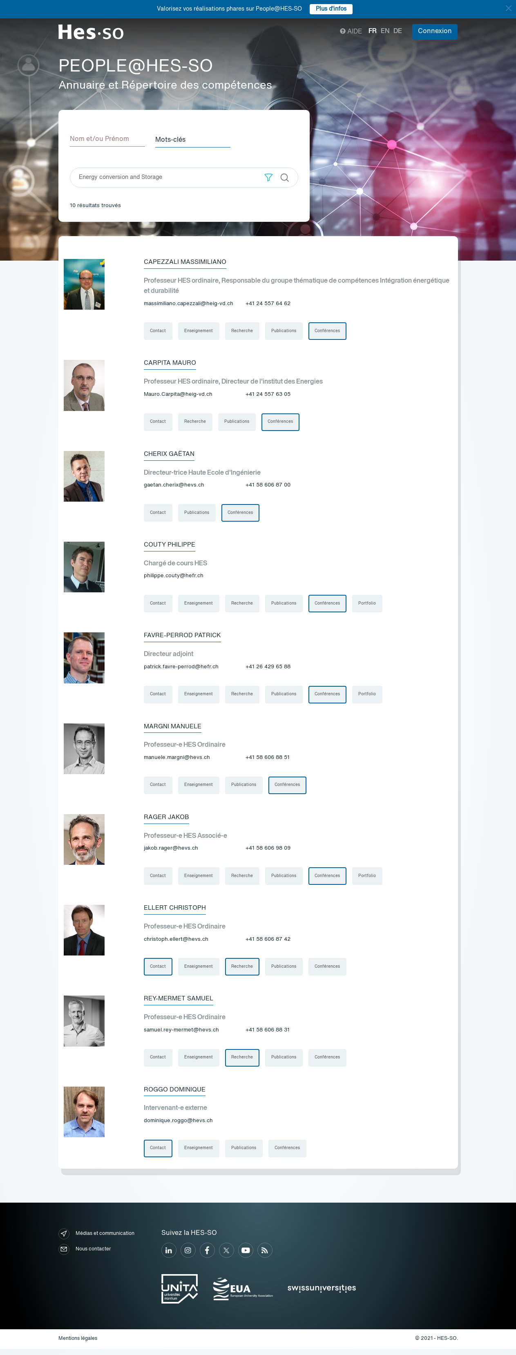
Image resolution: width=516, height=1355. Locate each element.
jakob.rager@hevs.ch (171, 852)
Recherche (243, 331)
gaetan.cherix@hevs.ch (174, 486)
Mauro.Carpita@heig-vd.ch (178, 394)
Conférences (329, 331)
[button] (269, 177)
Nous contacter (84, 1255)
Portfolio (369, 605)
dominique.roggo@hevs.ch (178, 1126)
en (385, 31)
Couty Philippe (171, 546)
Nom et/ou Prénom (99, 139)
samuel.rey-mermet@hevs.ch (181, 1035)
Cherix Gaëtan (170, 454)
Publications (285, 331)
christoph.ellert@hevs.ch (176, 943)
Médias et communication (96, 1240)
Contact (158, 331)
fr (373, 31)
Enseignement (199, 331)
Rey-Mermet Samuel (181, 1003)
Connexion (435, 31)
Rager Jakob (167, 820)
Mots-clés (173, 139)
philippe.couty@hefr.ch (173, 577)
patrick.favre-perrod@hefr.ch (181, 669)
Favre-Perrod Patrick (183, 637)
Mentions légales (77, 1345)
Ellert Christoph (177, 912)
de (397, 31)
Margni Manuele (174, 729)
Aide (351, 32)
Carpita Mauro (171, 363)
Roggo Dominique (177, 1095)
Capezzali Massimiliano (187, 261)
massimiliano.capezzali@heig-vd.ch (188, 303)
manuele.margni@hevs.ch (177, 760)
